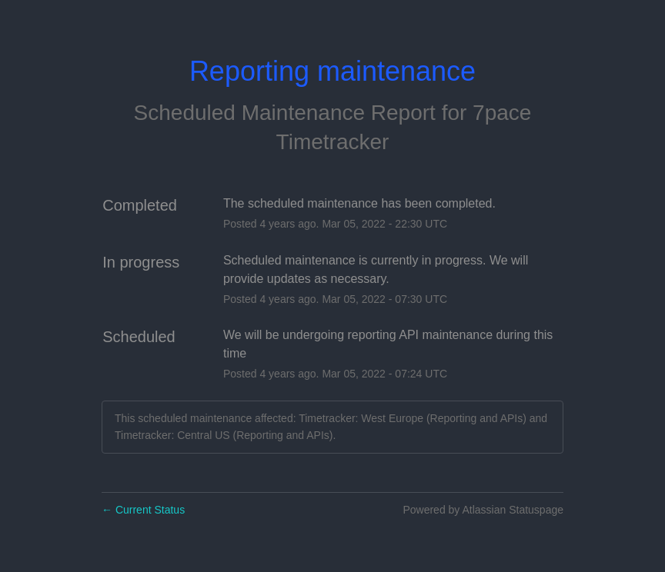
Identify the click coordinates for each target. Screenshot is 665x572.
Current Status (143, 510)
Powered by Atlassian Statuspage (483, 510)
